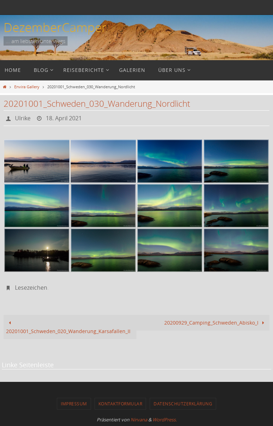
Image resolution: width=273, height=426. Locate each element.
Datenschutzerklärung (183, 403)
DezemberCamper (55, 27)
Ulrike (23, 118)
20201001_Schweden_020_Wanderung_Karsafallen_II (68, 327)
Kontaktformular (120, 403)
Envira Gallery (26, 86)
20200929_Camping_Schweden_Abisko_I (215, 322)
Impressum (74, 403)
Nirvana (138, 419)
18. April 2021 (64, 118)
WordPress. (164, 419)
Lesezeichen (31, 287)
